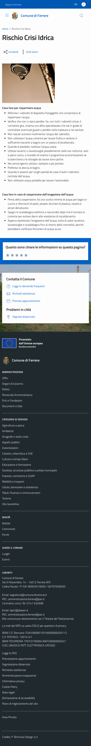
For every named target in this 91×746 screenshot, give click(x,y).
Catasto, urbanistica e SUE (17, 453)
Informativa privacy (13, 681)
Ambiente (8, 431)
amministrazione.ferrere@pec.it (26, 599)
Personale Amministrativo (17, 395)
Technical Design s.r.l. (26, 737)
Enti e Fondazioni (12, 400)
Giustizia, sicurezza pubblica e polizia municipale (29, 470)
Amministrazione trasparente (19, 675)
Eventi (6, 559)
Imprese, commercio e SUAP (18, 476)
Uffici (5, 378)
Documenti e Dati (12, 406)
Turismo (6, 498)
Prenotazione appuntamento (19, 659)
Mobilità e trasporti (13, 481)
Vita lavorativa (10, 504)
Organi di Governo (12, 384)
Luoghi (6, 554)
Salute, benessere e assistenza (20, 487)
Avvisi (5, 534)
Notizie (6, 523)
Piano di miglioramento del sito (20, 703)
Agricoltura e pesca (13, 425)
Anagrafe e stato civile (15, 436)
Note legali (8, 692)
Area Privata (9, 717)
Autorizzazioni (10, 448)
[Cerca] (81, 15)
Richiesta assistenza (14, 670)
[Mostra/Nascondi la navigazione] (7, 15)
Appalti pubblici (11, 442)
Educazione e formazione (16, 465)
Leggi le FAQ (9, 653)
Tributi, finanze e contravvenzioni (21, 493)
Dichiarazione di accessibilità (18, 698)
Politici (6, 389)
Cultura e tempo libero (15, 459)
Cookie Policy (9, 687)
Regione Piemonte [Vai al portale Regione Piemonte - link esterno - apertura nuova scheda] (13, 4)
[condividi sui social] (10, 52)
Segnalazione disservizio (16, 664)
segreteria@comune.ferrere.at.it (28, 595)
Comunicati (8, 529)
